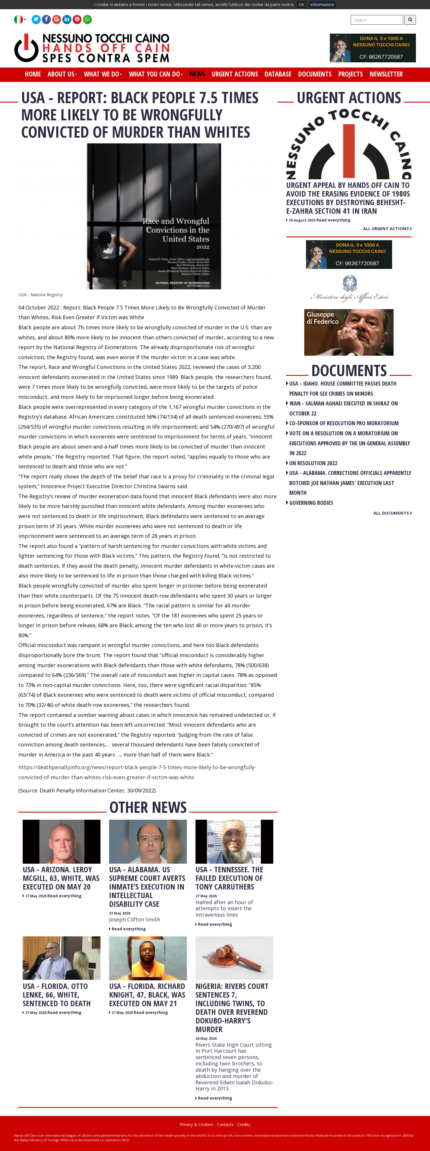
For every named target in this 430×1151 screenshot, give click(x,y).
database (278, 73)
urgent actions (235, 73)
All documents (392, 513)
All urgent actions (387, 228)
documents (315, 73)
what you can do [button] (156, 73)
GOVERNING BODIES (311, 503)
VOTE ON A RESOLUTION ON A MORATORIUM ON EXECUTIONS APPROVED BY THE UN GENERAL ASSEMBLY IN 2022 (349, 443)
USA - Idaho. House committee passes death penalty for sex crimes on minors (342, 388)
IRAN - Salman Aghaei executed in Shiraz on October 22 (343, 408)
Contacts (225, 1124)
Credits (243, 1124)
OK (301, 4)
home (33, 73)
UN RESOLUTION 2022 (313, 463)
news (197, 73)
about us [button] (62, 73)
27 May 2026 (36, 896)
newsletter (386, 73)
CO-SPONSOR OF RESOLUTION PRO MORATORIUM (344, 423)
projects (350, 73)
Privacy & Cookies (196, 1124)
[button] (22, 19)
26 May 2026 (206, 1038)
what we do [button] (103, 73)
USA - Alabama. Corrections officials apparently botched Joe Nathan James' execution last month (350, 482)
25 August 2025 (302, 220)
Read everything (64, 895)
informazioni (322, 4)
